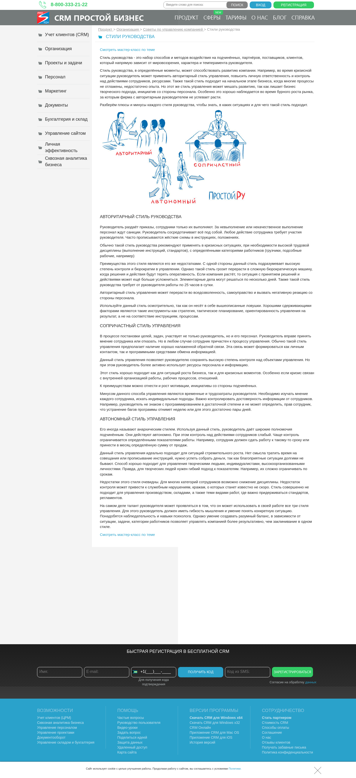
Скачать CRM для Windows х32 (215, 723)
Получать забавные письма (284, 747)
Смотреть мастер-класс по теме (127, 49)
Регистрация (294, 5)
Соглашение (272, 732)
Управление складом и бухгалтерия (65, 742)
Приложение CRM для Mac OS (214, 732)
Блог (280, 17)
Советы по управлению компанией (173, 29)
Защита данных (130, 742)
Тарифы (235, 17)
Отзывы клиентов (276, 742)
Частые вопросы (130, 718)
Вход (260, 5)
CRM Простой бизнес (99, 18)
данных (310, 682)
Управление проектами (55, 732)
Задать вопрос (129, 732)
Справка (303, 17)
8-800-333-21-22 (69, 4)
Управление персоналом (57, 728)
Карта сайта (127, 752)
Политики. (235, 768)
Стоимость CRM (275, 723)
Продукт (187, 17)
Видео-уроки (127, 728)
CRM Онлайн (200, 728)
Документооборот (51, 737)
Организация (128, 29)
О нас (259, 17)
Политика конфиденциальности (287, 752)
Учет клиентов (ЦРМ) (54, 718)
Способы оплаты (275, 728)
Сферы (213, 15)
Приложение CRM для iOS (211, 737)
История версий (202, 742)
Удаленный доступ (132, 747)
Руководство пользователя (138, 723)
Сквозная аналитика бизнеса (60, 723)
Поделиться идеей (132, 737)
